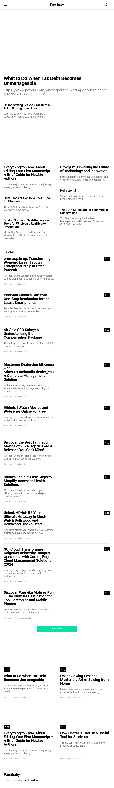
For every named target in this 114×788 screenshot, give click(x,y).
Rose (6, 698)
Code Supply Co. (32, 780)
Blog (107, 259)
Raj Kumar (8, 284)
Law (6, 669)
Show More (57, 628)
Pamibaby (57, 5)
